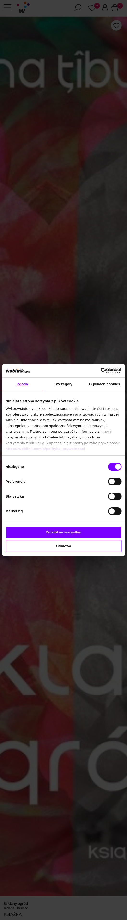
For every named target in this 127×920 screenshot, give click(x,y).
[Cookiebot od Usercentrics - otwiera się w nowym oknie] (100, 371)
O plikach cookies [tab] (104, 384)
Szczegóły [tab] (63, 384)
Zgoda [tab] (22, 384)
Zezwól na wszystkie (63, 532)
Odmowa (63, 546)
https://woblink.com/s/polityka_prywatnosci (45, 449)
